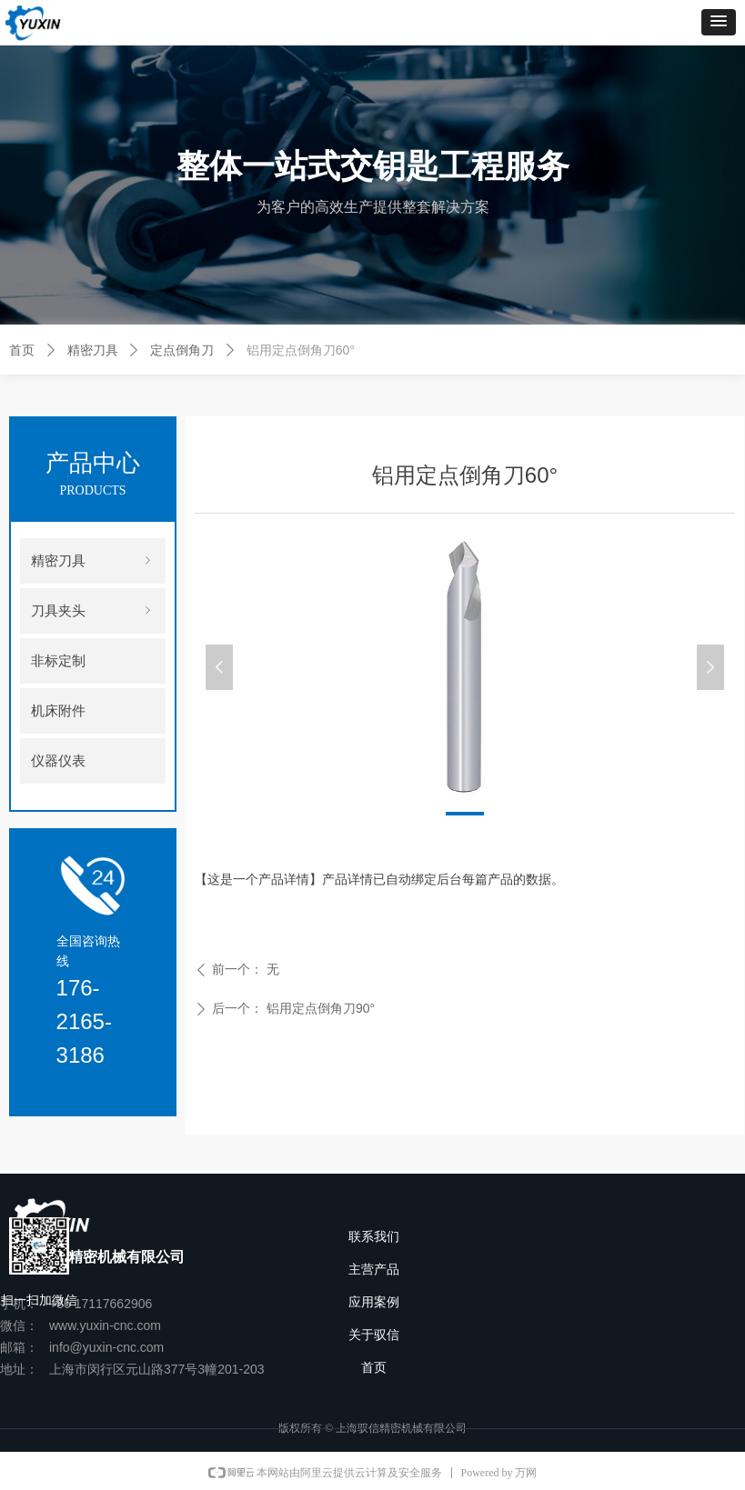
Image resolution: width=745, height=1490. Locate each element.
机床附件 (58, 711)
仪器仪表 (58, 761)
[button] (718, 22)
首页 (22, 350)
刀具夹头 (93, 611)
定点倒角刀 (182, 350)
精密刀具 (92, 350)
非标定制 (58, 661)
